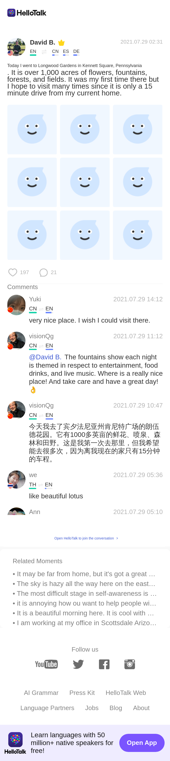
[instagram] (129, 664)
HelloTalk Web (126, 692)
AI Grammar (41, 692)
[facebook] (104, 664)
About (141, 707)
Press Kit (82, 692)
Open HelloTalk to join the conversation (84, 538)
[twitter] (78, 664)
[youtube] (46, 664)
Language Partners (47, 707)
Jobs (92, 707)
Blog (115, 707)
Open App (142, 742)
